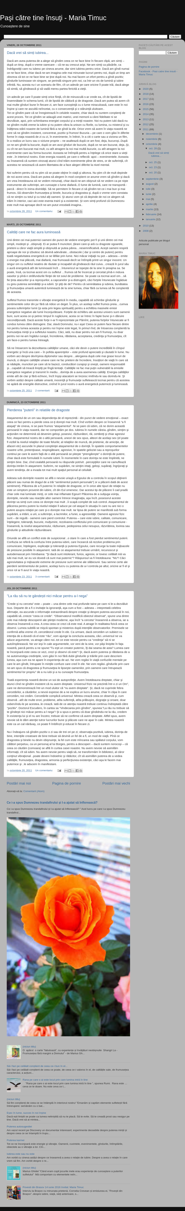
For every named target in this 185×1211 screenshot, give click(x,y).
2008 (146, 230)
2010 (146, 225)
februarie (151, 214)
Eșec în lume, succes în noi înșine (26, 1112)
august (150, 183)
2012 (146, 124)
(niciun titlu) (29, 1046)
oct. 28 (153, 148)
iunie (149, 194)
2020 (146, 88)
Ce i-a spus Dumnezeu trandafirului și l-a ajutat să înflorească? (52, 802)
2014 (146, 114)
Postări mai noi (19, 783)
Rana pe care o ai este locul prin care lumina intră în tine (55, 1079)
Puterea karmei (15, 1140)
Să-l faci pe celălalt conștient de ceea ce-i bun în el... (37, 1066)
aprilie (150, 204)
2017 (146, 98)
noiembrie (152, 139)
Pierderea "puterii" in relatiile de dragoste (38, 410)
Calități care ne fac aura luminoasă (33, 232)
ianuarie (151, 219)
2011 (146, 129)
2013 (146, 119)
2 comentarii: (43, 390)
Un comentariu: (44, 211)
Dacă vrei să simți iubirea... (28, 53)
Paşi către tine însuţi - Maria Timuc (53, 18)
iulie (148, 188)
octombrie (152, 144)
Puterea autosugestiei (19, 1126)
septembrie (153, 178)
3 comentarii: (43, 576)
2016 (146, 104)
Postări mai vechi (116, 783)
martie (150, 209)
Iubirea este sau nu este (20, 1153)
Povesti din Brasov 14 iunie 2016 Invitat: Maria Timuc (53, 1187)
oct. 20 (153, 172)
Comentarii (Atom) (34, 791)
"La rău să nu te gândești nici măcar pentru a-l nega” (47, 596)
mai (148, 199)
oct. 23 (153, 167)
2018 (146, 93)
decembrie (152, 133)
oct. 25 (153, 162)
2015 (146, 109)
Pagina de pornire (66, 783)
